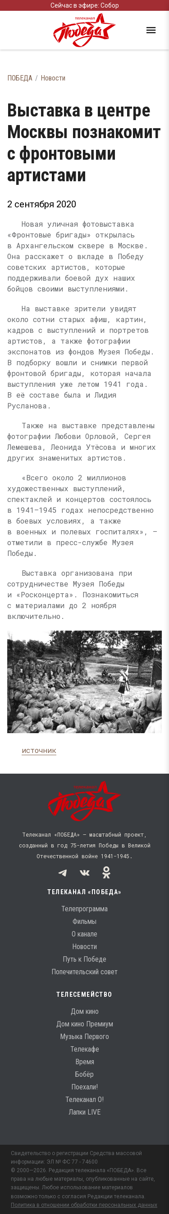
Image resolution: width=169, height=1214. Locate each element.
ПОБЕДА (19, 78)
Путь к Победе (84, 959)
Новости (53, 78)
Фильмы (84, 921)
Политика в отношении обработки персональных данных (84, 1205)
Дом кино (85, 1011)
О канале (84, 934)
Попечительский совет (84, 972)
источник (39, 750)
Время (84, 1061)
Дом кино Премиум (84, 1024)
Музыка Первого (84, 1036)
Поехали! (84, 1087)
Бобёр (84, 1074)
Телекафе (84, 1049)
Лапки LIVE (84, 1112)
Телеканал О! (84, 1099)
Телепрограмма (84, 909)
